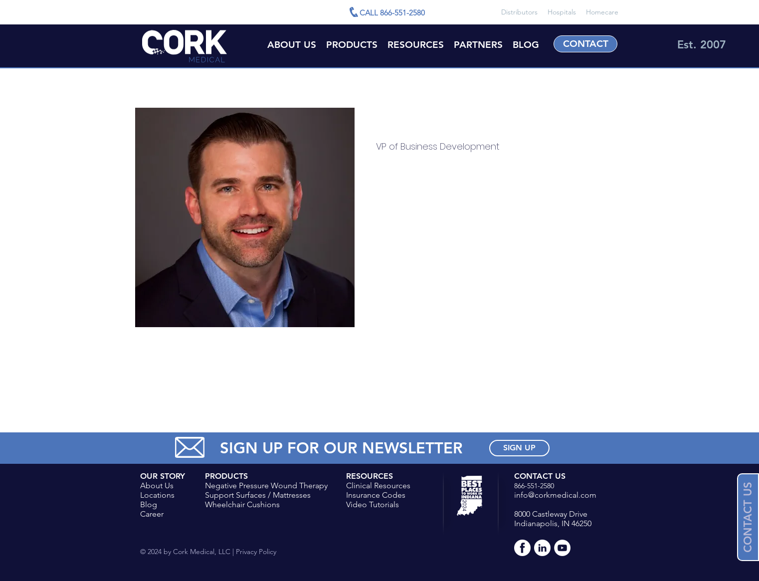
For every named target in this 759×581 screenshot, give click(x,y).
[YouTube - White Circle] (562, 548)
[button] (415, 44)
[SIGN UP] (519, 448)
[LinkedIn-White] (542, 548)
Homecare (602, 11)
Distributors (519, 11)
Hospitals (562, 11)
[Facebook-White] (522, 548)
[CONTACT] (585, 43)
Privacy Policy (255, 551)
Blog (148, 504)
